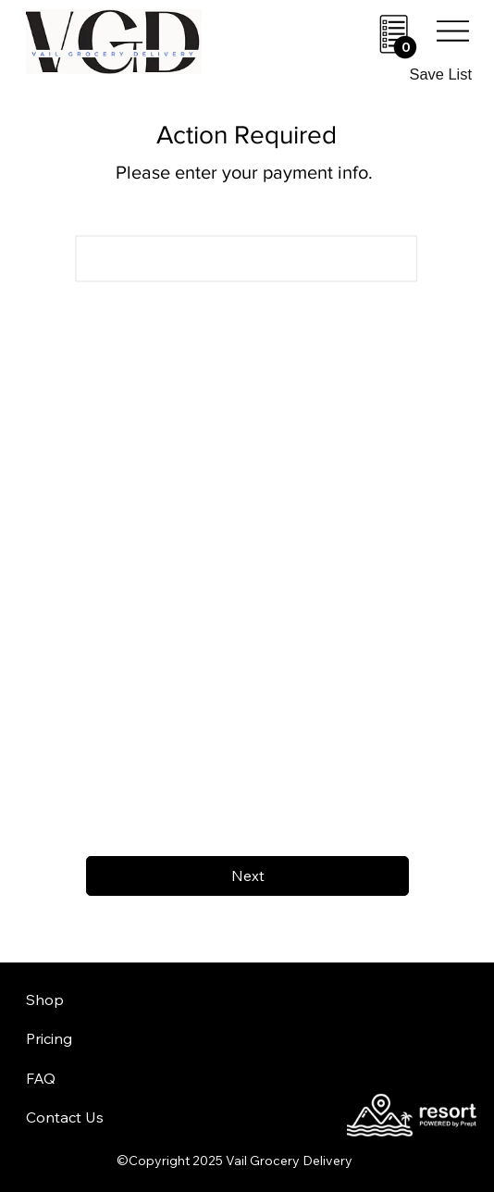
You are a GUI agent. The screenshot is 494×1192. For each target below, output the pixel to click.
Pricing (49, 1038)
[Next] (248, 875)
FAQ (41, 1078)
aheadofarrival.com (302, 1029)
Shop (45, 999)
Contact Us (65, 1117)
